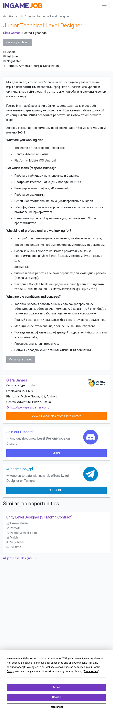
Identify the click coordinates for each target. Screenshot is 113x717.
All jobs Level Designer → (19, 558)
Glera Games (11, 33)
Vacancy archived (17, 42)
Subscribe (56, 490)
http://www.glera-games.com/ (28, 407)
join (56, 453)
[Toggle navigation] (104, 5)
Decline (56, 697)
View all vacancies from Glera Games (56, 416)
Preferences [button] (91, 671)
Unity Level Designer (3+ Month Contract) (39, 517)
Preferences (56, 707)
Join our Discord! (20, 432)
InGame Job (13, 16)
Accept (57, 687)
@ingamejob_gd (19, 469)
